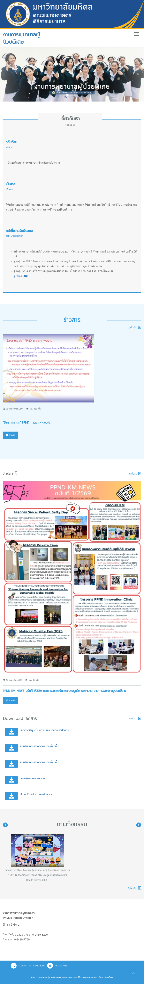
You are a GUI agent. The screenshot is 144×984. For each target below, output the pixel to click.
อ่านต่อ (10, 435)
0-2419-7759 (57, 965)
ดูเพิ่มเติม (20, 276)
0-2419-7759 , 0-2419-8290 (27, 965)
